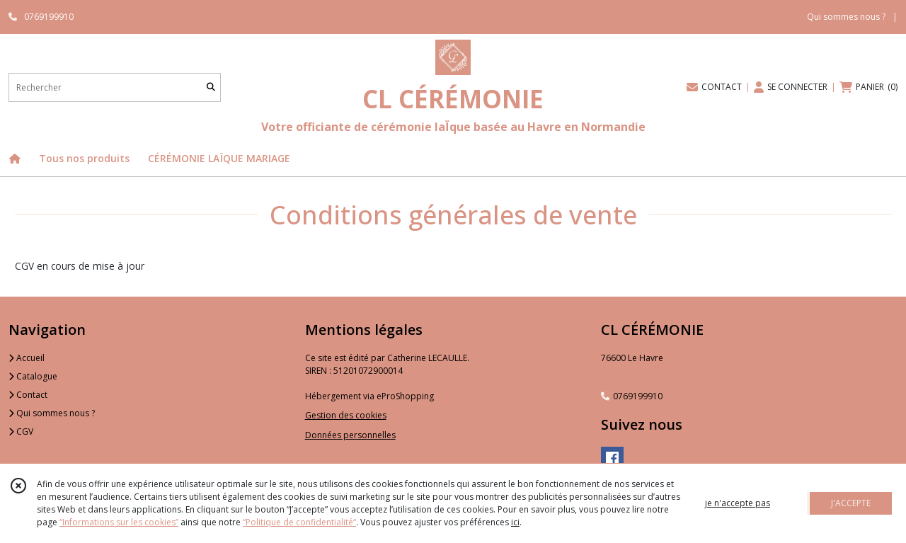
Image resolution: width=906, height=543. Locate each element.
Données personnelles (350, 435)
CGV (20, 431)
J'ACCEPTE (851, 503)
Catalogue (32, 376)
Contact (27, 395)
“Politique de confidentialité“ (299, 522)
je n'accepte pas (737, 503)
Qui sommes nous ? (51, 413)
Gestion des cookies (345, 415)
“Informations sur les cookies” (118, 522)
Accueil (26, 358)
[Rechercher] (211, 87)
